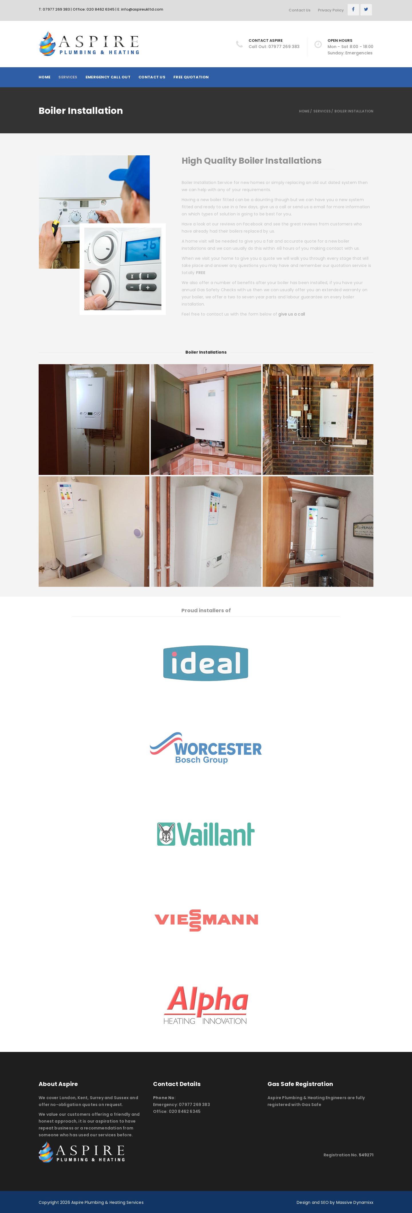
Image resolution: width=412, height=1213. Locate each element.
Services (67, 77)
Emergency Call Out (108, 77)
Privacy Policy (331, 10)
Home (44, 77)
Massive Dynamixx (354, 1202)
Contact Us (299, 10)
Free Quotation (191, 77)
